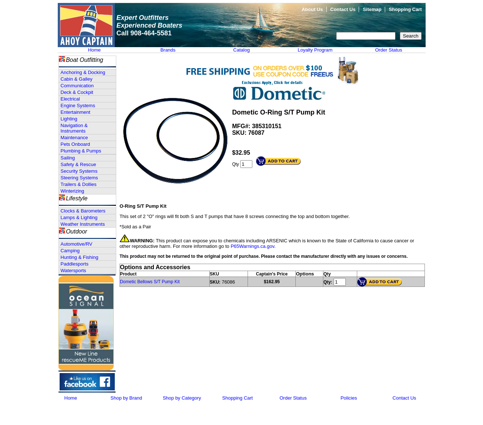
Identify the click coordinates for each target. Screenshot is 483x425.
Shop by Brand (126, 398)
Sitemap (372, 9)
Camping (70, 250)
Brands (167, 50)
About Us (312, 9)
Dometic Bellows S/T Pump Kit (150, 281)
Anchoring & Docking (83, 72)
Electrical (70, 99)
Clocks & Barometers (83, 211)
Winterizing (72, 191)
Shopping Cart (405, 9)
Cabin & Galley (77, 79)
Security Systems (79, 171)
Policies (349, 398)
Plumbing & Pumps (81, 151)
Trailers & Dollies (79, 184)
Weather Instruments (83, 224)
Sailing (68, 158)
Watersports (73, 270)
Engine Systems (78, 105)
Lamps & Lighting (79, 217)
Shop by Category (182, 398)
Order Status (388, 50)
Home (94, 50)
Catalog (241, 50)
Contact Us (343, 9)
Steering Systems (79, 177)
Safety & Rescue (78, 164)
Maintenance (74, 137)
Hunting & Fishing (80, 257)
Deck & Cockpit (77, 92)
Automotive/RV (76, 244)
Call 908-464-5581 (144, 33)
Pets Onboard (75, 144)
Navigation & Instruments (74, 128)
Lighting (69, 119)
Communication (77, 85)
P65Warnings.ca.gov (252, 246)
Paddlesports (75, 264)
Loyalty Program (315, 50)
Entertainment (75, 112)
